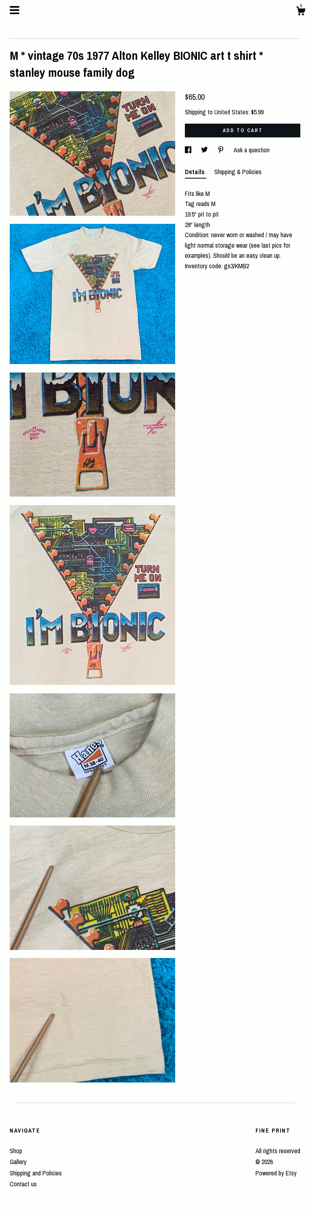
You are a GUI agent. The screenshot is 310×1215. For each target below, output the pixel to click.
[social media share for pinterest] (222, 149)
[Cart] (300, 12)
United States (231, 111)
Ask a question (252, 149)
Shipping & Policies (238, 171)
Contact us (23, 1183)
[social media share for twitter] (205, 149)
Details (195, 171)
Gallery (18, 1161)
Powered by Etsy (276, 1173)
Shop (16, 1150)
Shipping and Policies (36, 1173)
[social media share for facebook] (189, 149)
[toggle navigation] (14, 10)
